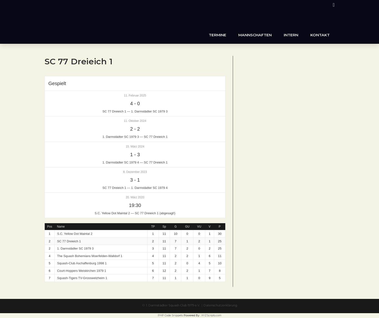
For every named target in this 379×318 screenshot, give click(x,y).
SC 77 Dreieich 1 (69, 241)
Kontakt (320, 35)
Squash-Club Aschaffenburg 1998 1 (82, 263)
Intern (291, 35)
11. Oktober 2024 (135, 121)
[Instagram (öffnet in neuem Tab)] (333, 4)
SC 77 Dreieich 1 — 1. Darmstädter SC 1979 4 (135, 188)
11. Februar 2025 (135, 95)
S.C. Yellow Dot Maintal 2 (74, 234)
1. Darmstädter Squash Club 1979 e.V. (171, 305)
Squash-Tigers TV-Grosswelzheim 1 (82, 278)
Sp (164, 226)
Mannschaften (255, 35)
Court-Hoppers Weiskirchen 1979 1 (81, 271)
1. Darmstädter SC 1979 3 (75, 248)
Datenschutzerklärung (223, 305)
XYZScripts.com (211, 315)
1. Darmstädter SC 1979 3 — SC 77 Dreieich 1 (135, 137)
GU (187, 226)
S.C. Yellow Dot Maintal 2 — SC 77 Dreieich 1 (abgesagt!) (135, 213)
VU (199, 226)
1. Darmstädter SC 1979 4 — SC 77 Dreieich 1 (135, 162)
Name (61, 226)
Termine (217, 35)
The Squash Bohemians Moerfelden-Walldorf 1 (89, 256)
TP (153, 226)
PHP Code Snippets (170, 315)
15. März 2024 (135, 146)
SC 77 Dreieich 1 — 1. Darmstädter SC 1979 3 (135, 111)
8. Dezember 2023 (135, 172)
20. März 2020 (135, 197)
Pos (49, 226)
